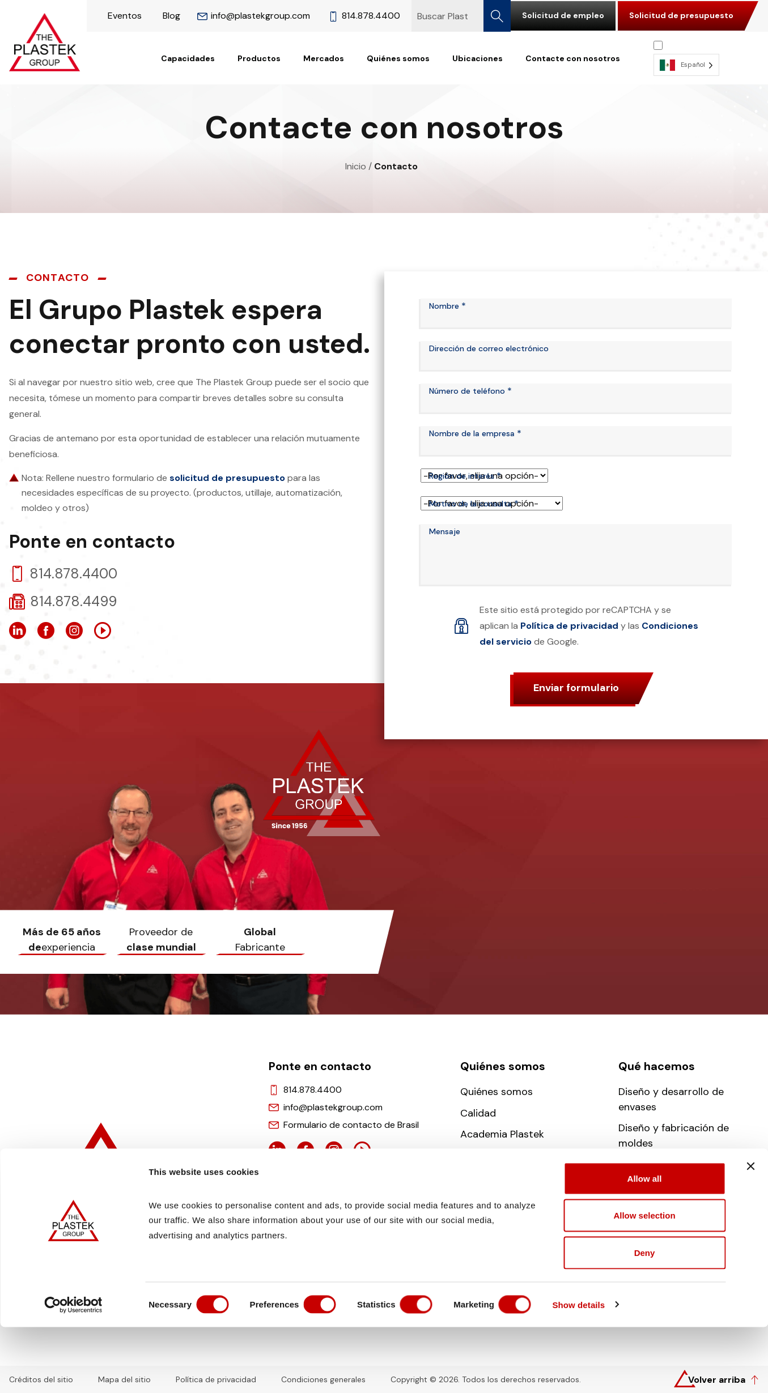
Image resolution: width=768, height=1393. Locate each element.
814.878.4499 (73, 602)
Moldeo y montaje (661, 1165)
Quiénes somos (398, 58)
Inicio (355, 166)
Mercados (323, 58)
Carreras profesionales (514, 1155)
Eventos (125, 16)
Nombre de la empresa (475, 433)
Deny (644, 1318)
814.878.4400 (364, 16)
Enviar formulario (576, 688)
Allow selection (644, 1281)
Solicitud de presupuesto (681, 15)
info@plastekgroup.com (253, 16)
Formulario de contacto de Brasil (351, 1125)
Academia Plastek (502, 1134)
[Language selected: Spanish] (686, 58)
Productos (259, 58)
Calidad (478, 1113)
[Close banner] (750, 1232)
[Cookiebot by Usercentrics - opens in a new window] (73, 1370)
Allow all (644, 1244)
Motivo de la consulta (474, 503)
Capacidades (188, 58)
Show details (594, 1370)
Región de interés (465, 476)
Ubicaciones (477, 58)
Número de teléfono (470, 391)
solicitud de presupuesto (227, 478)
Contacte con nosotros (572, 58)
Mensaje (444, 531)
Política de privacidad (569, 626)
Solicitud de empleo (563, 15)
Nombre (447, 306)
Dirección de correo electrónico (489, 348)
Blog (171, 16)
